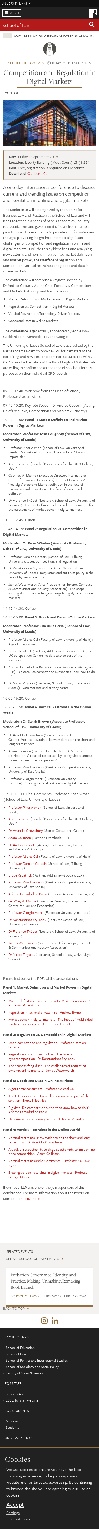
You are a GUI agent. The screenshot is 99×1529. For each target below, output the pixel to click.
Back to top (14, 1308)
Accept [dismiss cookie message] (15, 1504)
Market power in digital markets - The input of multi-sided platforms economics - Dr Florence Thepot (50, 1022)
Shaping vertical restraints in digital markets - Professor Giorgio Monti (48, 1175)
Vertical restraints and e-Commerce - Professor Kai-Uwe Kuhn (49, 1163)
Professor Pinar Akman (24, 807)
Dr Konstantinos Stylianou (27, 919)
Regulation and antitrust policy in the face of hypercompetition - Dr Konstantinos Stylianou (41, 1056)
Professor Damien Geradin (27, 863)
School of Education (20, 1347)
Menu (14, 13)
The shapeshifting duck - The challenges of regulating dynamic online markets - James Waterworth (47, 1068)
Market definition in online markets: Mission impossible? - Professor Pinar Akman (50, 1003)
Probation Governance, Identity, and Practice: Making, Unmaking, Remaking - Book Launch (46, 1281)
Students (12, 1427)
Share (14, 92)
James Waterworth (22, 942)
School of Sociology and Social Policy (32, 1366)
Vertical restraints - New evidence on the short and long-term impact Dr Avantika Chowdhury (49, 1140)
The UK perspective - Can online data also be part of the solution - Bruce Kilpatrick (49, 1098)
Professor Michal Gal (23, 856)
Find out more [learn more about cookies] (18, 1519)
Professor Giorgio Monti (25, 912)
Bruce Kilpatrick (20, 875)
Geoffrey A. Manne (22, 901)
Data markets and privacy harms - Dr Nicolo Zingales (46, 1119)
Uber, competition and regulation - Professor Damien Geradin (47, 1045)
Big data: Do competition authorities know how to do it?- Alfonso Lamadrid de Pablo (49, 1110)
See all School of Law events (32, 1258)
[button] (91, 25)
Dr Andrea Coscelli (21, 845)
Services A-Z (15, 1393)
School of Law (16, 25)
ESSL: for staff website (22, 1400)
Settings (13, 1512)
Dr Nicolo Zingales (21, 954)
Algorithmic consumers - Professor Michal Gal (41, 1088)
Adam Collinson (19, 837)
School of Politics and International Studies (37, 1360)
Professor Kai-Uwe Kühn (26, 882)
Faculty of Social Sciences (24, 1373)
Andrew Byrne (18, 818)
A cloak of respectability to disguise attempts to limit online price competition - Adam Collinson (51, 1151)
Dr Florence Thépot (22, 931)
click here (32, 1198)
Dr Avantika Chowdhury (25, 830)
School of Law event (27, 62)
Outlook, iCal (37, 173)
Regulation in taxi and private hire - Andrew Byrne (44, 1012)
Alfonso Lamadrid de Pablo (27, 893)
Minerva (12, 1421)
